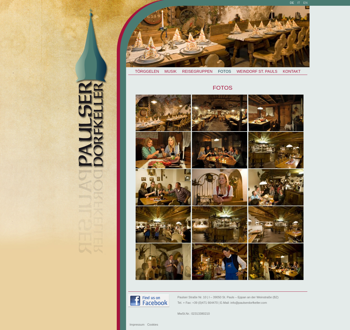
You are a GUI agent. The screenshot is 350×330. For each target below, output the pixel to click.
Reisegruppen (197, 71)
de (292, 2)
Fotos (224, 71)
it (299, 2)
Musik (171, 71)
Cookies (152, 324)
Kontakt (292, 71)
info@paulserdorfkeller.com (249, 302)
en (305, 2)
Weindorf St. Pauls (257, 71)
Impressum (137, 324)
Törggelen (147, 71)
